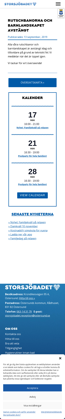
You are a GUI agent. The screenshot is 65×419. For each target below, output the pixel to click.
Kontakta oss (13, 334)
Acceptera (32, 388)
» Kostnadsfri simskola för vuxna (27, 230)
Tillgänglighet (13, 348)
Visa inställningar (33, 405)
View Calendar (32, 195)
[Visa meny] (58, 3)
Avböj (32, 396)
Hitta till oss (12, 339)
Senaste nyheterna (32, 214)
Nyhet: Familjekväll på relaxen (32, 127)
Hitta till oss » (27, 298)
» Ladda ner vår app (20, 234)
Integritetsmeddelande (51, 412)
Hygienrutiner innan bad (20, 352)
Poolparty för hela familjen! (32, 156)
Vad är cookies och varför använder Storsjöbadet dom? (19, 413)
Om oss (11, 328)
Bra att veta (12, 343)
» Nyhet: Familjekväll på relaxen (27, 222)
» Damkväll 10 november (23, 226)
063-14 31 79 (24, 311)
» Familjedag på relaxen (22, 238)
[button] (60, 358)
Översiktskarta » (32, 82)
